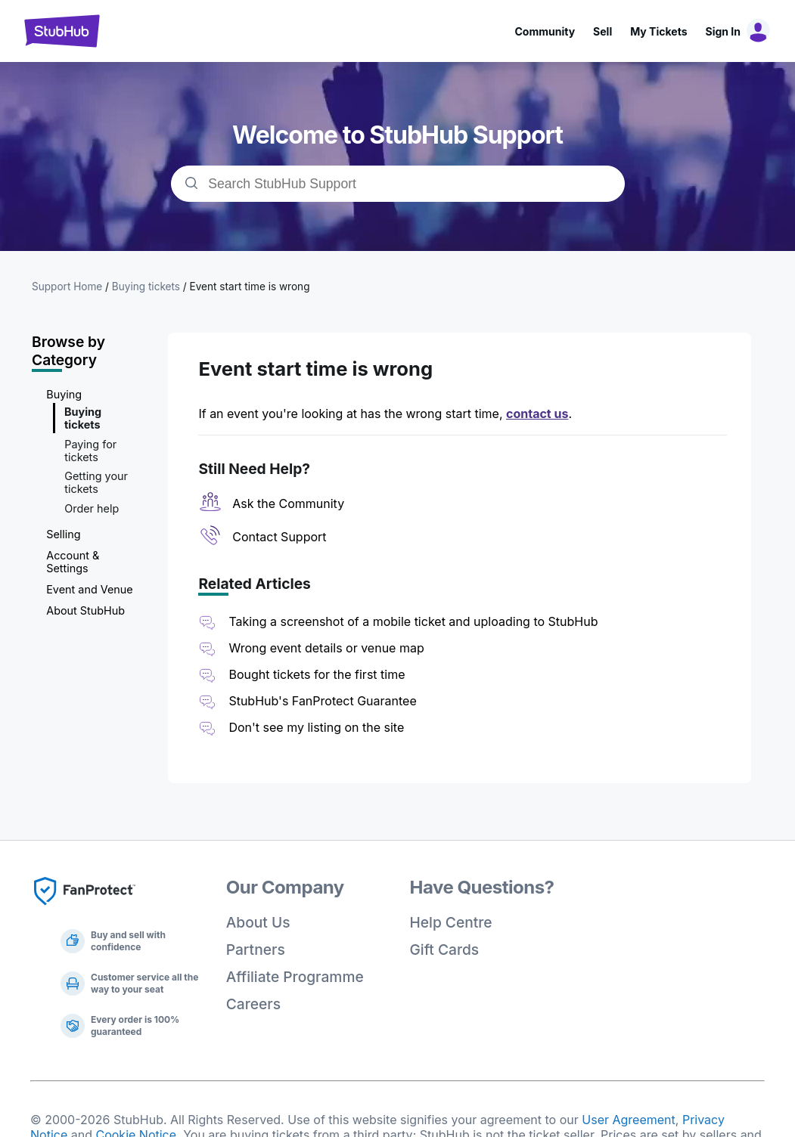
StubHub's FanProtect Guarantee (322, 700)
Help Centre (451, 922)
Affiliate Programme (295, 977)
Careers (253, 1004)
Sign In (723, 31)
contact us (537, 413)
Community (544, 31)
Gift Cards (445, 949)
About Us (258, 922)
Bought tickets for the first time (316, 674)
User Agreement (628, 1119)
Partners (255, 949)
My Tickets (658, 31)
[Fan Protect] (84, 909)
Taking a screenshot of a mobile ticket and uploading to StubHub (413, 621)
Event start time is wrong (250, 286)
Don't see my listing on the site (316, 727)
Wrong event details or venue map (327, 647)
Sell (602, 31)
